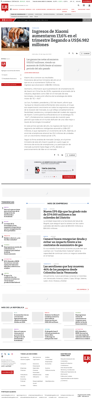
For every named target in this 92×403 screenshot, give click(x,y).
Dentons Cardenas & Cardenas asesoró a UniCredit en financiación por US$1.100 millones (52, 318)
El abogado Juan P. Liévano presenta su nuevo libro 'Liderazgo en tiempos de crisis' (52, 335)
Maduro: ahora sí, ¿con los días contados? (12, 239)
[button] (26, 170)
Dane (31, 16)
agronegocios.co (22, 395)
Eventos (47, 368)
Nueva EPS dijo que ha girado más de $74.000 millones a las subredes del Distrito (65, 214)
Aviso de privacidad (66, 367)
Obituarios (36, 377)
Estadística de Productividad (19, 16)
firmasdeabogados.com (52, 395)
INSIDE (88, 9)
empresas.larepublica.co (35, 395)
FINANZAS (15, 9)
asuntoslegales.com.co (8, 395)
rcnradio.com (53, 397)
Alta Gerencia (37, 357)
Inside (47, 374)
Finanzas (23, 370)
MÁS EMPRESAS (82, 289)
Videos (35, 385)
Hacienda (6, 244)
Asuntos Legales (25, 359)
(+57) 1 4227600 (6, 366)
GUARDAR (85, 53)
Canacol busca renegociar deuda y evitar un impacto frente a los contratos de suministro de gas (65, 242)
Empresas (23, 368)
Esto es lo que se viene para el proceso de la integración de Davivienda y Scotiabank (12, 213)
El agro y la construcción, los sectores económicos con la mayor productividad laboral (12, 279)
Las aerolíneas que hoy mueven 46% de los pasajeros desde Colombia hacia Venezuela (63, 269)
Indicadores (23, 374)
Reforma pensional (49, 14)
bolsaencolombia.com (67, 395)
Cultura (47, 329)
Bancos (6, 207)
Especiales (36, 368)
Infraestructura (37, 374)
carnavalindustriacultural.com (28, 397)
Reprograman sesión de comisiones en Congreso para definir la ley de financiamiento (13, 250)
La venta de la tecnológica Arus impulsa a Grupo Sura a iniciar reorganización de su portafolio (12, 227)
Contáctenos (64, 365)
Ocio (46, 377)
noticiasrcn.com (63, 397)
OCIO (33, 9)
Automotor (7, 259)
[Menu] (11, 9)
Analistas (7, 235)
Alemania (30, 14)
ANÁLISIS (58, 9)
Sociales (22, 385)
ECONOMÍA (22, 9)
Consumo (23, 363)
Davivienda (68, 14)
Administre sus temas (9, 84)
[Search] (78, 5)
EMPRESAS (29, 9)
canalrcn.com (43, 397)
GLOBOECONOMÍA (41, 9)
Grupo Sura (38, 14)
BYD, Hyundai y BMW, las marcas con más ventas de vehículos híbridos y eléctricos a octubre (12, 264)
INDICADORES (82, 9)
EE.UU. (15, 312)
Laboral (6, 273)
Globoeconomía (50, 370)
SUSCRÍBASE (87, 1)
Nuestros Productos (66, 363)
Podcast (22, 381)
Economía (48, 363)
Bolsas (6, 221)
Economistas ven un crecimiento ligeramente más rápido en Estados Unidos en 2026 (21, 318)
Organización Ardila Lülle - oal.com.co (84, 395)
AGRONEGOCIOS (51, 9)
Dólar (36, 16)
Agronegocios (24, 357)
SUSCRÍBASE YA (69, 177)
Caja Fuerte (36, 359)
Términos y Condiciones (67, 369)
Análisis (47, 357)
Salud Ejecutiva (49, 381)
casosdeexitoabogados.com (9, 397)
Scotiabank (60, 14)
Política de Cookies (66, 376)
